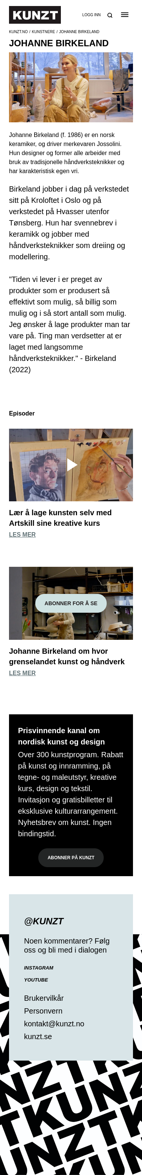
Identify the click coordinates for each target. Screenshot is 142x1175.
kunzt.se (38, 1036)
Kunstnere (43, 32)
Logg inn (91, 15)
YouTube (36, 980)
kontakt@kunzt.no (54, 1024)
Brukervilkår (44, 998)
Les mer (22, 534)
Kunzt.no (18, 32)
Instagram (38, 968)
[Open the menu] (124, 15)
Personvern (43, 1011)
